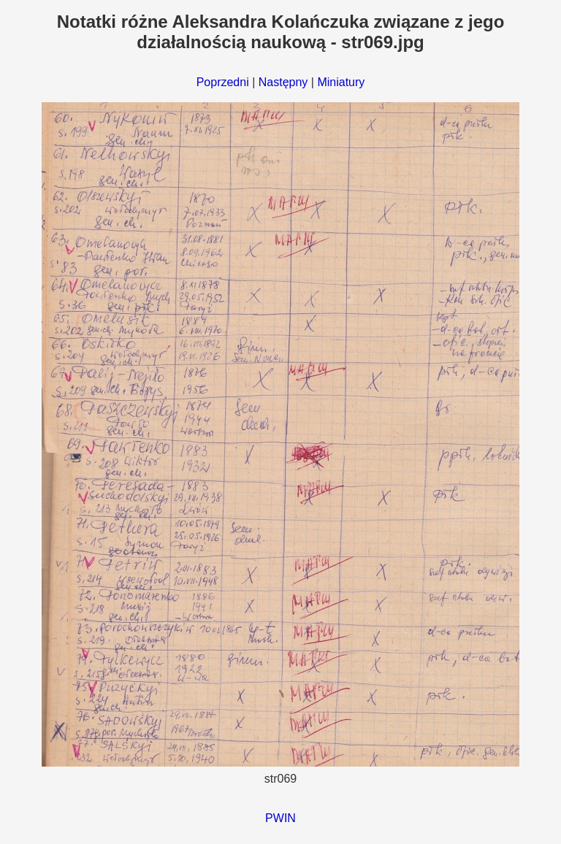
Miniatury (341, 82)
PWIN (280, 818)
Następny (283, 82)
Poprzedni (222, 82)
